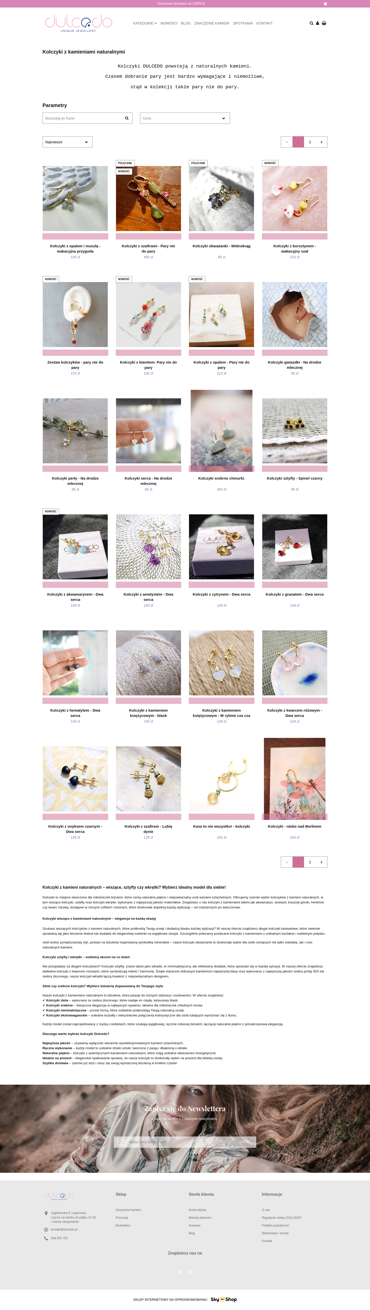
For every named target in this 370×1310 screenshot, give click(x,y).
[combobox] (185, 118)
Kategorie (145, 23)
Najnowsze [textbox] (53, 142)
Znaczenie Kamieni (128, 1210)
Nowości (169, 23)
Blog (186, 23)
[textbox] (180, 118)
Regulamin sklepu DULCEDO (281, 1217)
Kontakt (264, 23)
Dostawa (194, 1225)
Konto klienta (197, 1210)
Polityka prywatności (275, 1225)
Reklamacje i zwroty (275, 1233)
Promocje (122, 1217)
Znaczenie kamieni (212, 23)
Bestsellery (123, 1225)
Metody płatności (200, 1217)
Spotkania (243, 23)
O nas (266, 1210)
